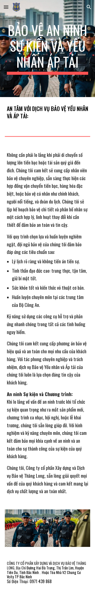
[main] (47, 48)
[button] (6, 7)
